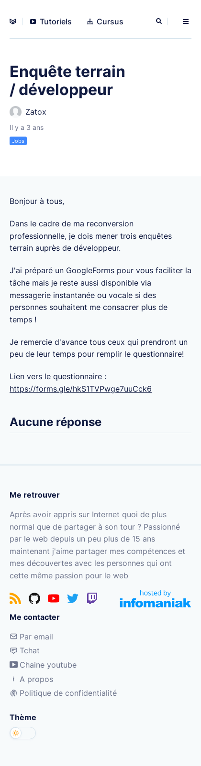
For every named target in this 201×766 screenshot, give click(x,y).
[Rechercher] (160, 21)
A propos (31, 679)
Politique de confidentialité (63, 693)
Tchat (25, 650)
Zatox (28, 112)
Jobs (18, 141)
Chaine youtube (43, 665)
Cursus (105, 21)
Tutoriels (51, 21)
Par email (31, 636)
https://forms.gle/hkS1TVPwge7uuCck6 (81, 388)
